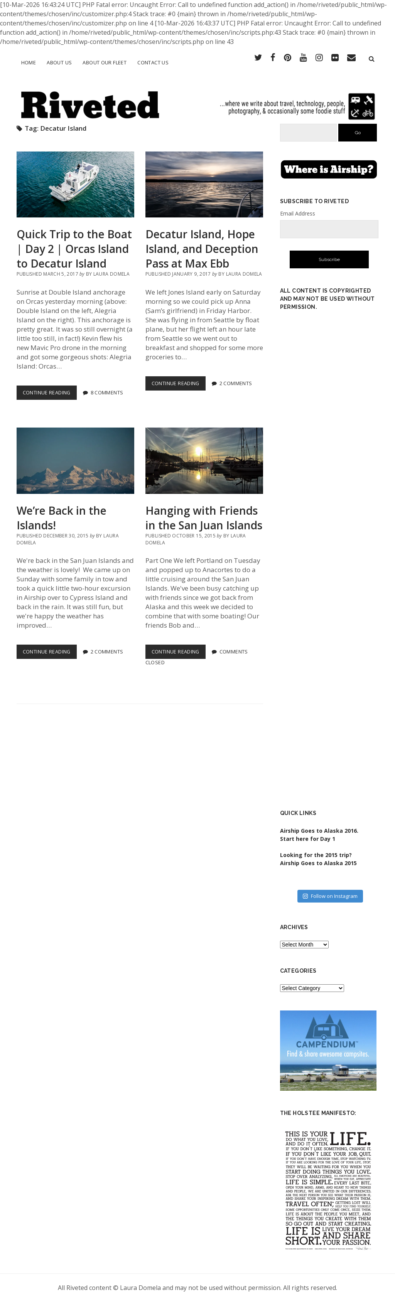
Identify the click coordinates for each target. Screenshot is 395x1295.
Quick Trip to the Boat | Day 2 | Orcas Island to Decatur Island (75, 178)
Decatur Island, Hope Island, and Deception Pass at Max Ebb (204, 178)
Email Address (297, 207)
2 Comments (235, 376)
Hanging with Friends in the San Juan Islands (204, 454)
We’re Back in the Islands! (75, 454)
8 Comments (107, 385)
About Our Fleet (105, 62)
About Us (59, 62)
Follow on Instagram (330, 889)
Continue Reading (50, 387)
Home (28, 62)
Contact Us (153, 62)
